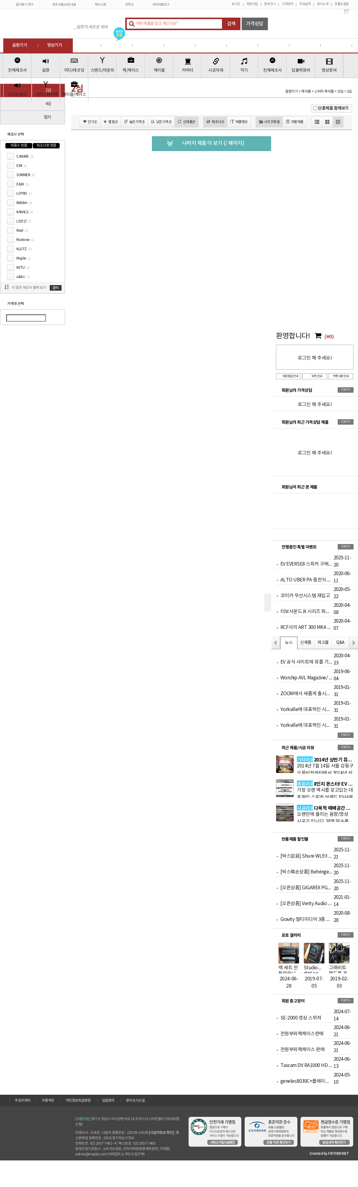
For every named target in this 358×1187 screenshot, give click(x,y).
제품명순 (239, 121)
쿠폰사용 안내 (341, 376)
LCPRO (24, 194)
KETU (23, 268)
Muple (23, 258)
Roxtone (25, 240)
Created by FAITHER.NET (329, 1153)
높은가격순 (134, 121)
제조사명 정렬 (46, 146)
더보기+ (345, 389)
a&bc (23, 277)
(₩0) (329, 337)
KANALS (24, 212)
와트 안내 (314, 376)
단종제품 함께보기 (333, 108)
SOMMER (25, 175)
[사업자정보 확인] (161, 1133)
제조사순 (215, 121)
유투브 (126, 4)
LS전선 (23, 221)
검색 (231, 24)
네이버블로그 (157, 4)
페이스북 (97, 4)
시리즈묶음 (269, 121)
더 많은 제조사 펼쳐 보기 (29, 288)
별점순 (111, 121)
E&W (22, 184)
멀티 (47, 117)
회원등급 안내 (288, 376)
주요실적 (305, 4)
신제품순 (186, 121)
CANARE (25, 157)
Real (22, 231)
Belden (24, 203)
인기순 (90, 121)
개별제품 (294, 121)
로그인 (236, 4)
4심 (48, 104)
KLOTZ (24, 249)
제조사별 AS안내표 (60, 4)
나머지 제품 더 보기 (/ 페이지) (205, 144)
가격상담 (254, 24)
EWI (21, 166)
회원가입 (252, 4)
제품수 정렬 (18, 146)
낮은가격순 (161, 121)
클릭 (56, 288)
